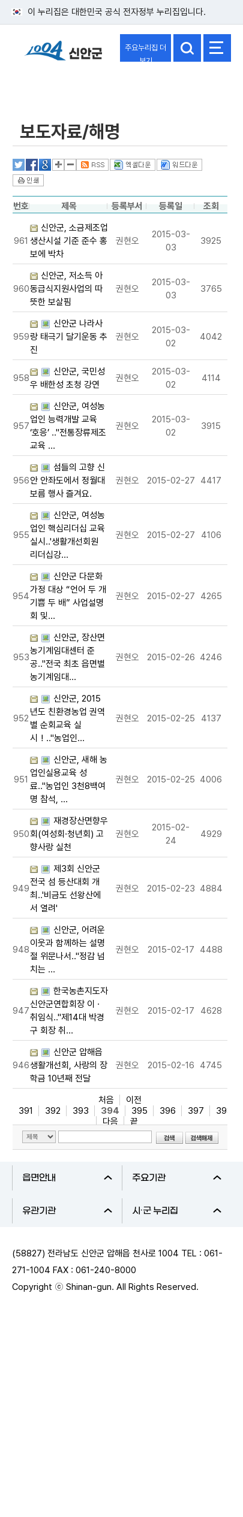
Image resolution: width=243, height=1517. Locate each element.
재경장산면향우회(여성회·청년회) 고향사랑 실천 (69, 834)
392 (53, 1110)
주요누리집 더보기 (145, 52)
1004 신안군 (63, 56)
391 (26, 1110)
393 (81, 1110)
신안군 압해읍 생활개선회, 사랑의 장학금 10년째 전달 (68, 1065)
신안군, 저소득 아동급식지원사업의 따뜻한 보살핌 (66, 288)
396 (168, 1110)
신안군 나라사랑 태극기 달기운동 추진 (68, 336)
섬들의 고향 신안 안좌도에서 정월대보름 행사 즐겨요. (67, 480)
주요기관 (177, 1177)
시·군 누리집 (177, 1210)
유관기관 (67, 1210)
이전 (134, 1100)
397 (196, 1110)
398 (224, 1110)
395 (139, 1110)
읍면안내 (67, 1177)
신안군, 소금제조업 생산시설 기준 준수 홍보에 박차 (69, 240)
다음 (110, 1121)
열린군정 (39, 85)
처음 (106, 1100)
